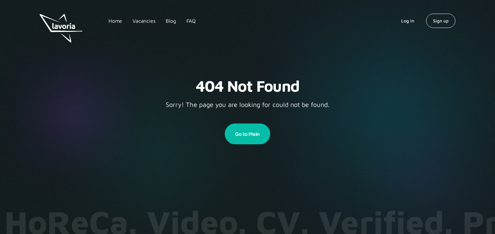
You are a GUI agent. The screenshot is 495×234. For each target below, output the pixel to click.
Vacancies (144, 21)
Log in (407, 20)
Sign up (441, 20)
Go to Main (247, 134)
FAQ (191, 21)
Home (115, 21)
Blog (171, 21)
